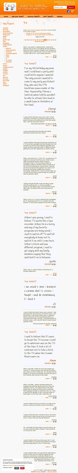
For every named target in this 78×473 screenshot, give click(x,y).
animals (5, 28)
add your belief (18, 16)
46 (37, 41)
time (4, 82)
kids (4, 41)
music (5, 64)
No (22, 468)
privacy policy (52, 472)
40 (47, 40)
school (5, 72)
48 (41, 41)
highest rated (40, 30)
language (6, 43)
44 (55, 40)
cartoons (9, 52)
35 (37, 40)
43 (53, 40)
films (7, 55)
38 (43, 40)
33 (33, 40)
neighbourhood (8, 67)
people (5, 69)
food (4, 38)
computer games (11, 53)
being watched (10, 50)
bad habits (6, 31)
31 (29, 40)
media (5, 46)
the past (5, 79)
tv (6, 58)
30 (27, 40)
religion (5, 70)
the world (6, 80)
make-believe (7, 45)
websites (9, 62)
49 (43, 41)
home (6, 16)
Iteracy (38, 472)
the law (5, 77)
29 (25, 40)
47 (39, 41)
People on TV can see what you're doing (38, 33)
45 (35, 41)
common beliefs (33, 16)
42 (51, 40)
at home (5, 29)
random (60, 16)
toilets (5, 84)
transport (6, 85)
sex (4, 75)
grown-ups (6, 39)
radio (7, 57)
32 (31, 40)
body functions (8, 33)
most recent (30, 30)
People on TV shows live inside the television (40, 34)
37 (41, 40)
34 (35, 40)
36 (39, 40)
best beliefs (48, 16)
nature (5, 65)
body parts (6, 34)
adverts (8, 48)
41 (49, 40)
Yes (17, 468)
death (5, 36)
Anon (55, 55)
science (5, 74)
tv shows (9, 60)
